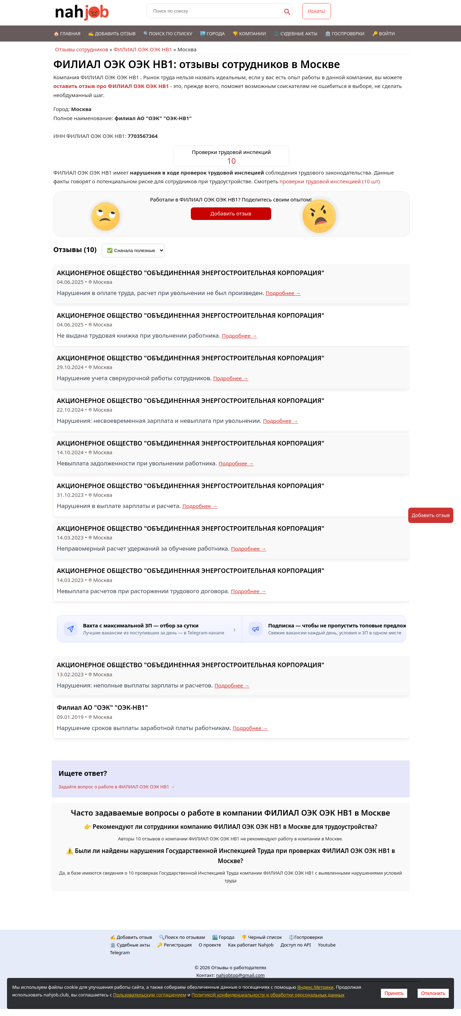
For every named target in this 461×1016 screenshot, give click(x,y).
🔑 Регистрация (174, 945)
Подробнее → (283, 292)
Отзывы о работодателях (238, 967)
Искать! (316, 11)
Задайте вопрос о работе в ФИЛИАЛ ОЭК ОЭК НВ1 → (117, 786)
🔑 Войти (383, 33)
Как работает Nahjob (251, 945)
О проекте (210, 945)
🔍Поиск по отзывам (182, 937)
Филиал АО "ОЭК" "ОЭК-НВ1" (102, 707)
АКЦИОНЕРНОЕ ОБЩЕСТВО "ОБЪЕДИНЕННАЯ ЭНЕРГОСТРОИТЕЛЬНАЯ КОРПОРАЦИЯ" (190, 272)
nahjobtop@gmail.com (240, 975)
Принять (394, 993)
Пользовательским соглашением (149, 995)
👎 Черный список (261, 937)
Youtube (327, 945)
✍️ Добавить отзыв (112, 33)
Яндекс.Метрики (315, 987)
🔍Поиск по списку (167, 33)
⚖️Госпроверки (306, 937)
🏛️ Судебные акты (130, 945)
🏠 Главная (67, 33)
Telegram (120, 952)
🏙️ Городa (223, 937)
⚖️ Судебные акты (295, 33)
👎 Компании (249, 33)
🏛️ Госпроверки (345, 33)
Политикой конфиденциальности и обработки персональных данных (268, 995)
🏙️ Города (212, 33)
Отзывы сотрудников (81, 49)
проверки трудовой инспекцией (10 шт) (330, 181)
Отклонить (433, 993)
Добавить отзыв (230, 213)
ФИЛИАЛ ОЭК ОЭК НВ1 (143, 49)
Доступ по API (296, 945)
